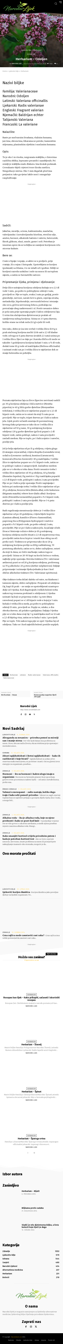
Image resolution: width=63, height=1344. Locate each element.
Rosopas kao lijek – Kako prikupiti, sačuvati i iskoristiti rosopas (31, 998)
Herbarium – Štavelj (31, 1044)
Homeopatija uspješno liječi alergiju (45, 695)
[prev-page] (28, 1153)
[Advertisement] (31, 203)
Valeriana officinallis (50, 675)
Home (5, 71)
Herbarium (37, 50)
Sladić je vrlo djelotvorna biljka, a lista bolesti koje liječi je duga (40, 1226)
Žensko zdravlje (10, 789)
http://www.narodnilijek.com (30, 710)
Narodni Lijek (17, 63)
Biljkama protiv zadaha (33, 1208)
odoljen (23, 675)
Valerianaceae (8, 678)
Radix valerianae (34, 675)
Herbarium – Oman (9, 695)
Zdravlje (6, 771)
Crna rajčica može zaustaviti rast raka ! (23, 935)
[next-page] (34, 1153)
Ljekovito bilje (26, 50)
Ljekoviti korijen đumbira (16, 892)
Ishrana (6, 753)
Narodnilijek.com (16, 1337)
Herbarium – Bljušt (31, 1191)
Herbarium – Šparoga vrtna (31, 1138)
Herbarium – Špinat (31, 1091)
